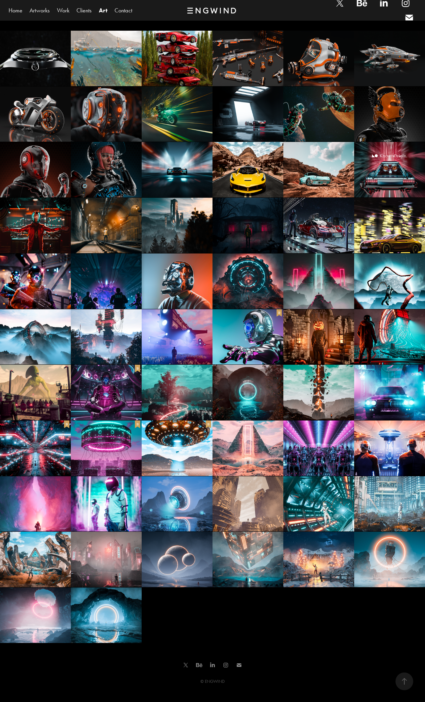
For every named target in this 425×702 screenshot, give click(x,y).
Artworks (40, 10)
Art (103, 10)
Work (63, 10)
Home (15, 10)
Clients (83, 10)
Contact (123, 10)
